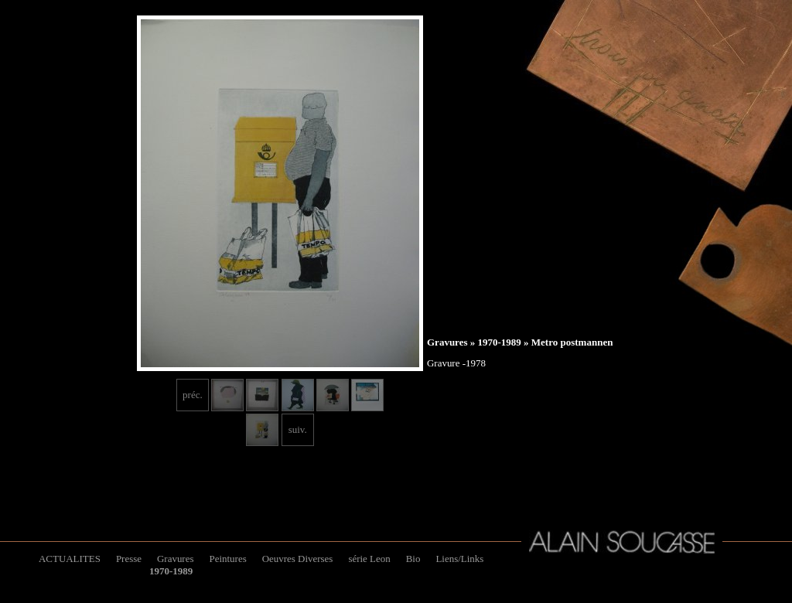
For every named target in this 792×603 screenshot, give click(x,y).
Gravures (447, 342)
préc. (193, 394)
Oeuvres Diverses (297, 558)
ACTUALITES (70, 558)
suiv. (297, 429)
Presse (129, 558)
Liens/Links (459, 558)
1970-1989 (499, 342)
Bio (413, 558)
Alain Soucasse (621, 542)
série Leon (369, 558)
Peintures (227, 558)
